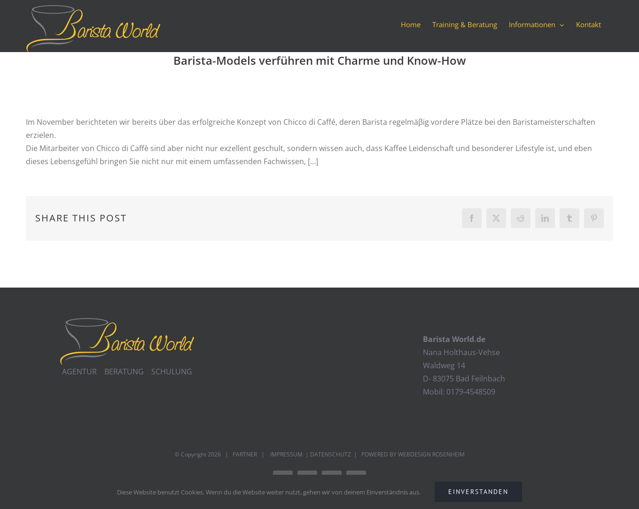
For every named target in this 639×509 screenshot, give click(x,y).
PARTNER (245, 454)
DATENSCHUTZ (330, 454)
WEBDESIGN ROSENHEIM (431, 454)
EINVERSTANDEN (478, 491)
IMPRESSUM (286, 454)
